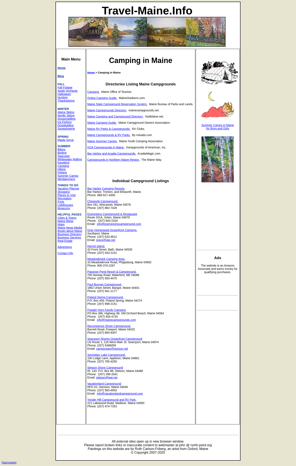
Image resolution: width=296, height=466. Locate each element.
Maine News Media (70, 227)
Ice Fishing (65, 122)
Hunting (62, 97)
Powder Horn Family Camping (106, 310)
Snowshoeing (66, 128)
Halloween (64, 94)
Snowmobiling (66, 118)
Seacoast (63, 156)
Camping (63, 166)
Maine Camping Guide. (102, 122)
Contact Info (65, 253)
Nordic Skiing (66, 115)
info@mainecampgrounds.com (116, 320)
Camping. (93, 91)
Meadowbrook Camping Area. (106, 259)
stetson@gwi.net (107, 377)
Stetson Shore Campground (105, 367)
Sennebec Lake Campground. (106, 354)
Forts (61, 201)
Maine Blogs (65, 221)
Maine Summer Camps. (102, 141)
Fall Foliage (65, 87)
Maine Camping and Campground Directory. (115, 116)
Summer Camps (68, 175)
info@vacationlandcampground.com (120, 393)
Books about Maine (70, 231)
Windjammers (66, 179)
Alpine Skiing (66, 112)
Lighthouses (65, 205)
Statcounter (9, 462)
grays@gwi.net (105, 240)
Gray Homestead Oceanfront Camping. (112, 230)
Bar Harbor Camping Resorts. (106, 188)
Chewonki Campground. (102, 201)
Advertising (65, 247)
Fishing (62, 172)
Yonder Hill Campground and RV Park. (111, 399)
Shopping (64, 191)
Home (91, 72)
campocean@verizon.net (112, 348)
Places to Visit (67, 195)
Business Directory (70, 234)
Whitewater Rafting (70, 159)
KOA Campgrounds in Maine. (106, 147)
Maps (61, 224)
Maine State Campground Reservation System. (117, 104)
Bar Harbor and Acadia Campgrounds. (111, 153)
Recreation (65, 198)
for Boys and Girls (217, 128)
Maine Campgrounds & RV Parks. (109, 135)
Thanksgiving (66, 100)
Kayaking (63, 162)
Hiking (62, 169)
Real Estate (65, 240)
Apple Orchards (67, 90)
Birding (62, 152)
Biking (61, 149)
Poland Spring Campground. (105, 297)
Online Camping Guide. (102, 98)
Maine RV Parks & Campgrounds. (109, 128)
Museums (64, 208)
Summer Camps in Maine (217, 125)
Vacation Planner (68, 188)
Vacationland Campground (104, 383)
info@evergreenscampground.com (119, 224)
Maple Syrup (66, 140)
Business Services (69, 237)
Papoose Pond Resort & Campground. (111, 271)
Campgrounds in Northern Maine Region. (113, 159)
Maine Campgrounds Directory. (107, 110)
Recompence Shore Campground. (109, 326)
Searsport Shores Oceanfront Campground (114, 338)
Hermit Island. (96, 246)
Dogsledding (66, 125)
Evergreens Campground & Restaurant (112, 214)
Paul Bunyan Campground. (104, 284)
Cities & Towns (67, 217)
